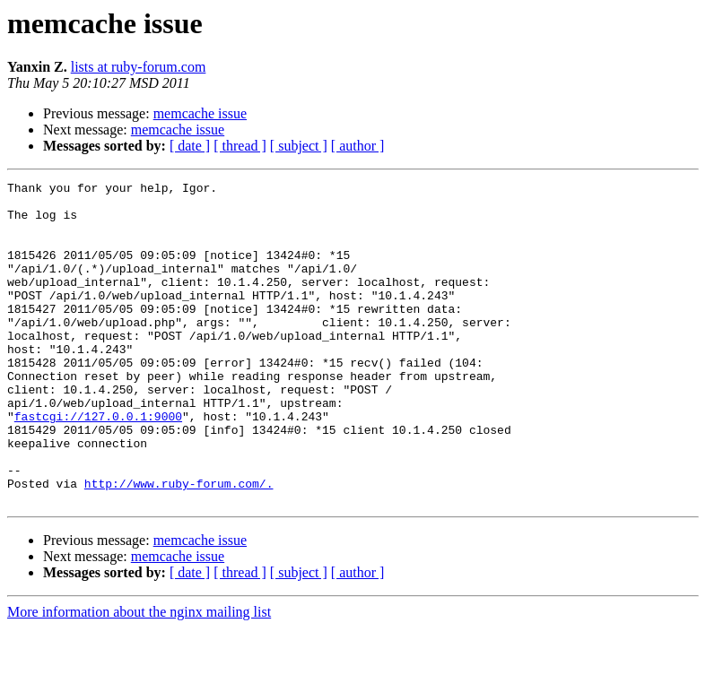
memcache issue (200, 113)
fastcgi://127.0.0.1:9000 (98, 464)
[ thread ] (240, 145)
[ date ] (190, 145)
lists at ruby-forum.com (138, 66)
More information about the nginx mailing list (139, 676)
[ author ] (358, 145)
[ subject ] (298, 145)
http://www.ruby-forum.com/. (179, 545)
